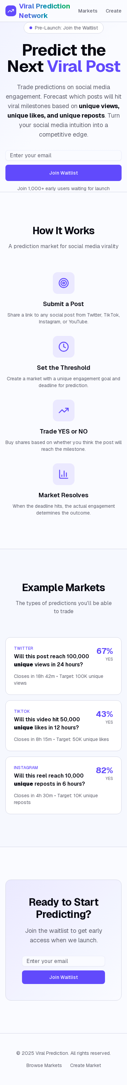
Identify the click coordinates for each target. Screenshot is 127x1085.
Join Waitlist (63, 173)
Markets (88, 11)
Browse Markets (44, 1065)
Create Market (85, 1065)
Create (114, 11)
